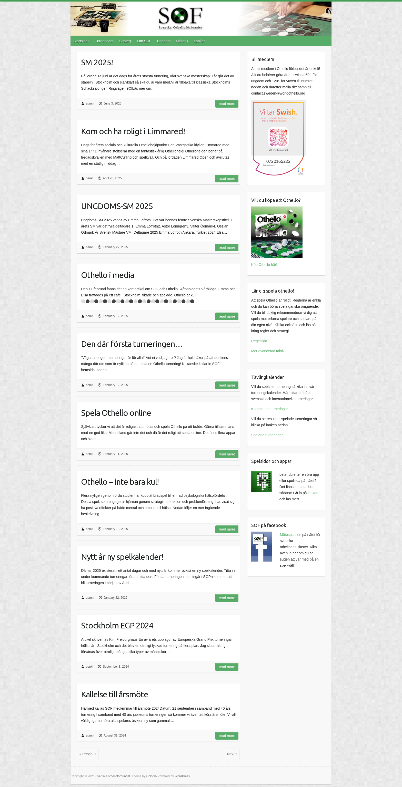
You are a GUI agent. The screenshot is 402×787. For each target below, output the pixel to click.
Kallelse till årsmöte (114, 694)
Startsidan (81, 41)
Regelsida (259, 341)
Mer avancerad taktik (268, 351)
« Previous (87, 754)
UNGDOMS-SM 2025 (117, 206)
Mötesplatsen (290, 535)
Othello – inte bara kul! (120, 481)
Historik (182, 41)
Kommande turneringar (269, 409)
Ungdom (163, 41)
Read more (227, 104)
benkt (89, 178)
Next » (232, 754)
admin (90, 103)
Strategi (125, 41)
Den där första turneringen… (132, 343)
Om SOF (144, 41)
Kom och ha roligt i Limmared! (133, 131)
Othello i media (107, 274)
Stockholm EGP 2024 (117, 625)
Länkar (199, 41)
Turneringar (104, 41)
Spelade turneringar (267, 435)
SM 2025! (97, 62)
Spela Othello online (116, 412)
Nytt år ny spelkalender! (122, 556)
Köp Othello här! (264, 265)
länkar (312, 493)
